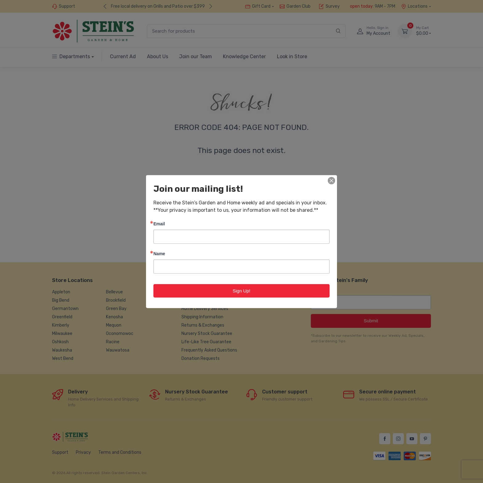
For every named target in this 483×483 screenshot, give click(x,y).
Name (159, 253)
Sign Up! (241, 290)
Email (159, 223)
